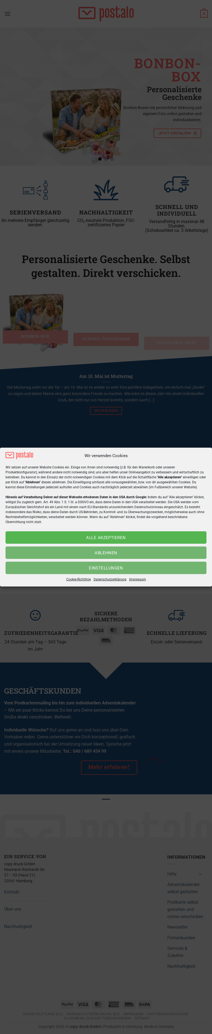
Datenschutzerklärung (110, 579)
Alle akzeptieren (106, 537)
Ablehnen (106, 552)
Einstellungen (106, 568)
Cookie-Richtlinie (78, 579)
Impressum (137, 579)
